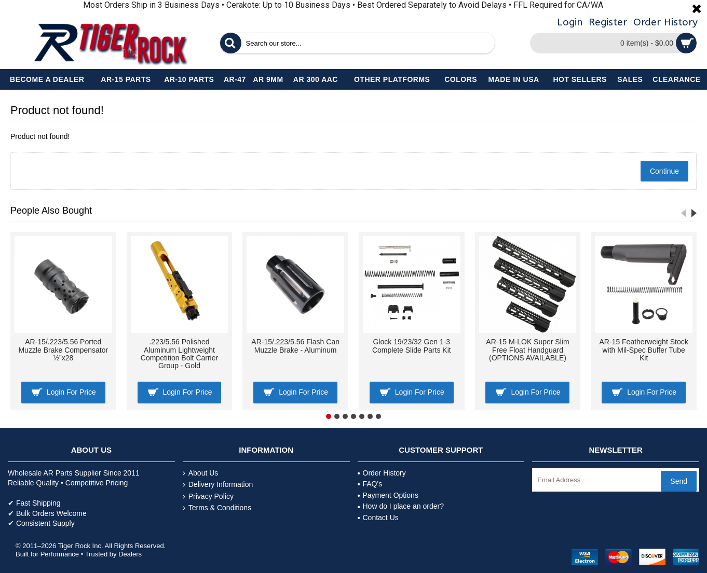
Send (678, 481)
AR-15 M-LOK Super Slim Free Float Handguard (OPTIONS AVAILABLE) (527, 350)
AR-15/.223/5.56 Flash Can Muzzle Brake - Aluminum (295, 346)
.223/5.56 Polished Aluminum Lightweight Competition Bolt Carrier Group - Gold (179, 354)
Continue (664, 171)
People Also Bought (51, 210)
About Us (201, 473)
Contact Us (378, 517)
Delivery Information (218, 484)
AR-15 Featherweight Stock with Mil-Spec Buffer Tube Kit (644, 350)
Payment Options (388, 495)
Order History (382, 473)
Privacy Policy (208, 496)
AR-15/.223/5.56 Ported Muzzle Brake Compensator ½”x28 (63, 350)
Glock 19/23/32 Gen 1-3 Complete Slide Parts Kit (411, 346)
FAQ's (370, 484)
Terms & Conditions (217, 508)
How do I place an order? (401, 506)
